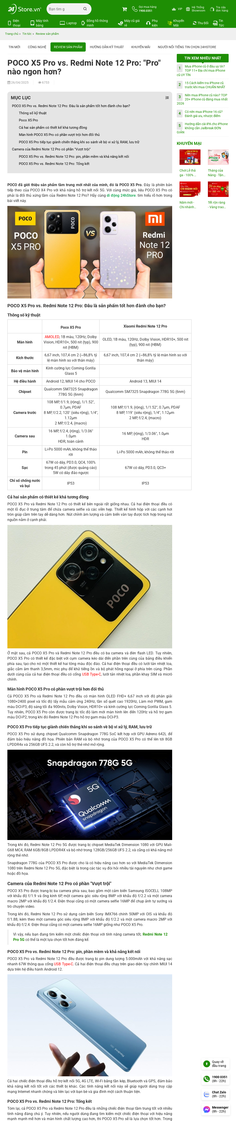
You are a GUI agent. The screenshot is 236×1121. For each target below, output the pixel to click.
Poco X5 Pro (28, 120)
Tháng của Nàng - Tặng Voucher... (216, 173)
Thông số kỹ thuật (33, 113)
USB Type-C (91, 674)
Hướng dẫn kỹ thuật (107, 47)
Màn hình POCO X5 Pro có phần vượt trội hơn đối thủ (59, 135)
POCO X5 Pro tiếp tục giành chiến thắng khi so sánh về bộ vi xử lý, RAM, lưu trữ (79, 142)
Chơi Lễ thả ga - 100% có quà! (189, 173)
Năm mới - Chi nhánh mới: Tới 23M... (187, 205)
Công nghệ (37, 47)
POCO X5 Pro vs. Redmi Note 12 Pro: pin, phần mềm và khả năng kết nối (74, 157)
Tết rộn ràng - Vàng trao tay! (216, 205)
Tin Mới (14, 47)
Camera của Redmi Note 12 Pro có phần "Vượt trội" (51, 149)
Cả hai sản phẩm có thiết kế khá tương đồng (53, 128)
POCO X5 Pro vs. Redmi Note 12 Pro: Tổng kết (54, 164)
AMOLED (52, 337)
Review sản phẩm (68, 47)
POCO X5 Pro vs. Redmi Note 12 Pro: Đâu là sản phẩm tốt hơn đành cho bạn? (71, 106)
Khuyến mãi (140, 47)
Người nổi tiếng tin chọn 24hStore (187, 47)
